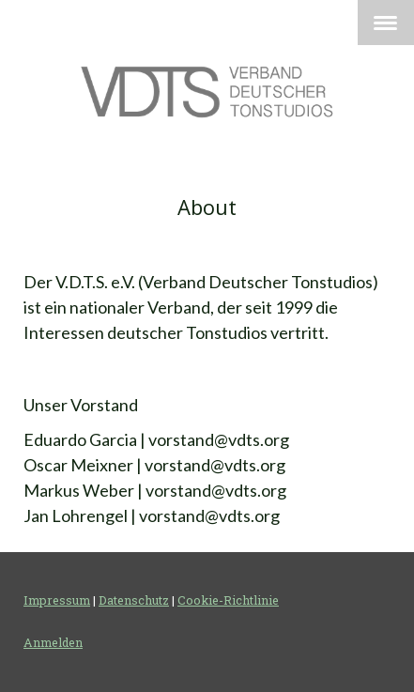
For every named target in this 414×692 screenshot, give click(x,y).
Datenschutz (134, 599)
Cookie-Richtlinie (228, 599)
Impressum (56, 599)
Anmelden (53, 642)
